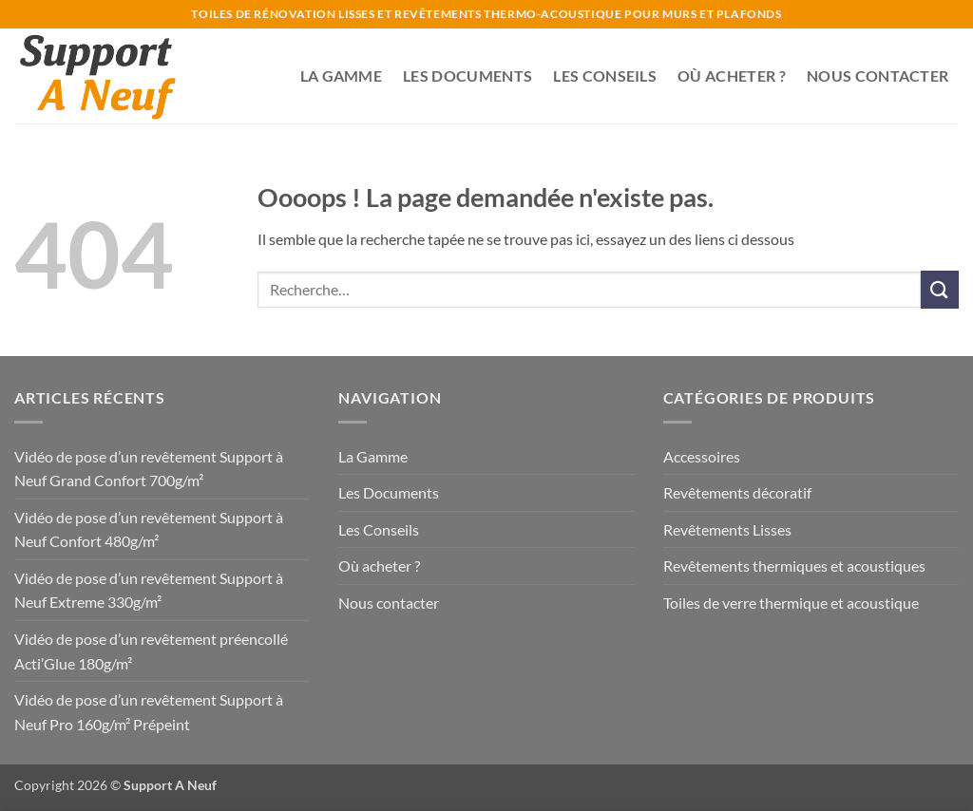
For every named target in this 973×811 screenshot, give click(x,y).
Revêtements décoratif (737, 492)
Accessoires (701, 456)
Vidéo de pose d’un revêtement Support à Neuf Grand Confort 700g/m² (148, 468)
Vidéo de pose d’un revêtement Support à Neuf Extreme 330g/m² (148, 590)
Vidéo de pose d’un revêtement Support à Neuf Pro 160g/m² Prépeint (148, 711)
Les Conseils (605, 75)
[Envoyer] (940, 289)
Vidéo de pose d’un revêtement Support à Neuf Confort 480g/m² (148, 529)
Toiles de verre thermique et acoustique (791, 603)
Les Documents (467, 75)
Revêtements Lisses (727, 529)
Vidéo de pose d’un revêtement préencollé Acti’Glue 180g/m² (151, 651)
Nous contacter (877, 75)
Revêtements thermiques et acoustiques (794, 565)
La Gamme (341, 75)
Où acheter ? (731, 75)
